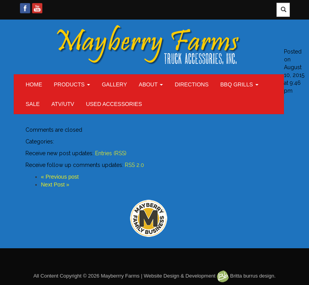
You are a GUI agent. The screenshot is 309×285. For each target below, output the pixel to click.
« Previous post (60, 177)
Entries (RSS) (110, 153)
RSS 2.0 (134, 165)
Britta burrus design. (246, 276)
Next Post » (55, 184)
